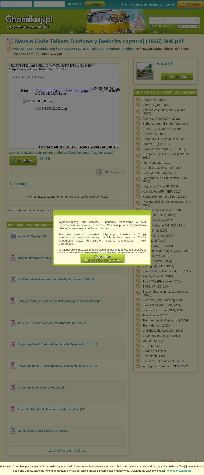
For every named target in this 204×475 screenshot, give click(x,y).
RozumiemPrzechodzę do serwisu (102, 258)
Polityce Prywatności (178, 470)
